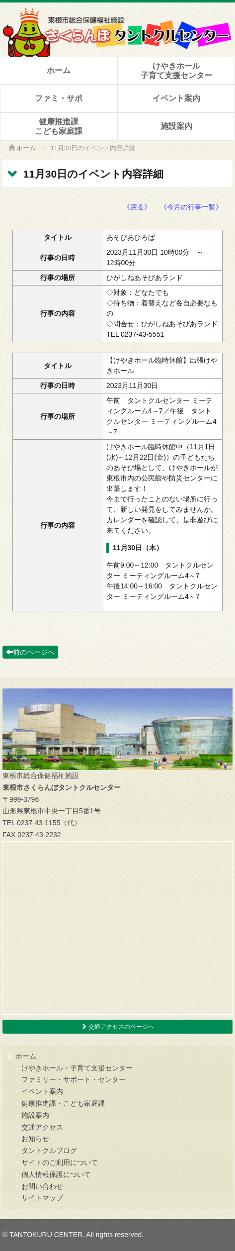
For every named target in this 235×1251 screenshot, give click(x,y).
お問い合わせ (42, 1186)
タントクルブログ (49, 1151)
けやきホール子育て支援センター (176, 71)
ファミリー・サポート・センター (73, 1079)
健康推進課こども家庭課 (58, 126)
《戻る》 (137, 207)
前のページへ (30, 652)
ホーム (59, 70)
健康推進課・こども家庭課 (63, 1103)
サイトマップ (42, 1198)
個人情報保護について (56, 1174)
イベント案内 (176, 98)
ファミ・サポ (58, 98)
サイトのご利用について (59, 1162)
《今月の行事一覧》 (191, 207)
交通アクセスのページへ (117, 1026)
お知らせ (35, 1139)
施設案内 (176, 126)
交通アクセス (42, 1127)
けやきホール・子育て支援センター (77, 1068)
